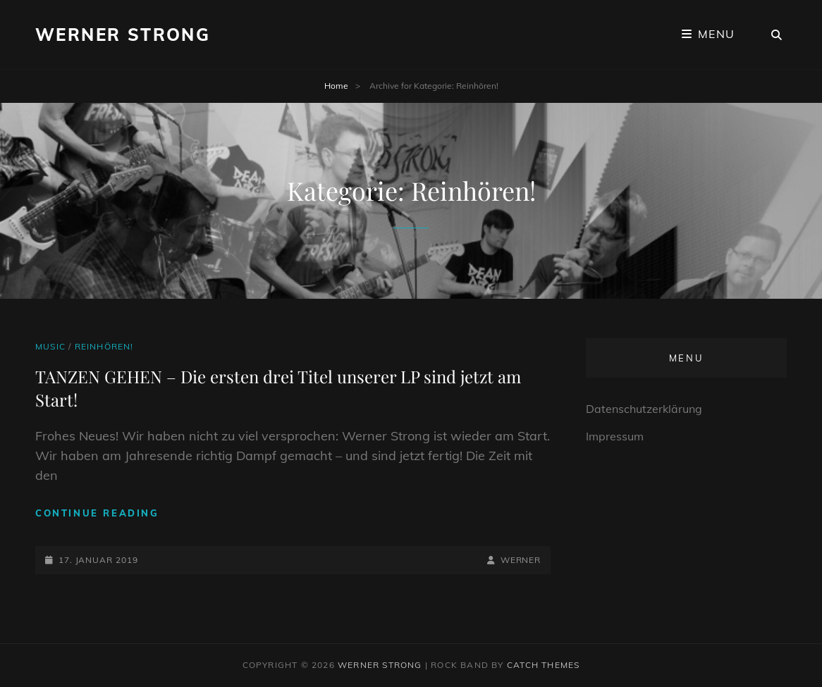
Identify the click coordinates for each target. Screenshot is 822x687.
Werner (521, 560)
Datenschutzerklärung (644, 409)
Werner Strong (122, 34)
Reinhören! (104, 346)
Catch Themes (543, 665)
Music (50, 346)
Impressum (615, 436)
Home (336, 85)
